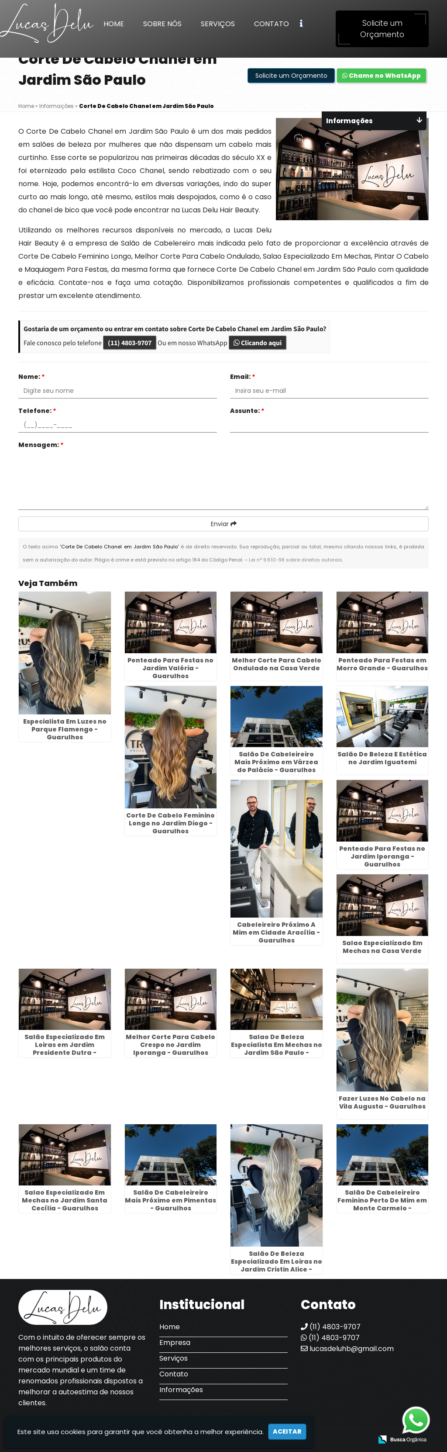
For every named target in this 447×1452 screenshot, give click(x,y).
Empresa (174, 1343)
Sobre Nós (162, 24)
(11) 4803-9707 (129, 342)
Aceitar (287, 1431)
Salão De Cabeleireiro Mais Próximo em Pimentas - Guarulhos (170, 1200)
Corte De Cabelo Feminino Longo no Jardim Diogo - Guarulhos (170, 823)
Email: (242, 376)
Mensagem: (41, 444)
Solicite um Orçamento (382, 29)
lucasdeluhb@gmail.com (347, 1349)
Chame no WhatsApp (381, 75)
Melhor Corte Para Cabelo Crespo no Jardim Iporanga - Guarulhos (170, 1045)
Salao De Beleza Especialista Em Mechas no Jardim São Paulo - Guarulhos (276, 1049)
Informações (181, 1390)
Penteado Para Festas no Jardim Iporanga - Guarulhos (382, 856)
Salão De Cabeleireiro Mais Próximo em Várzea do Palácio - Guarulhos (276, 762)
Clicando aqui (258, 342)
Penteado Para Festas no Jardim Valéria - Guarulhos (170, 668)
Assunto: (247, 410)
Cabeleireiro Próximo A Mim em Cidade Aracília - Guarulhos (276, 932)
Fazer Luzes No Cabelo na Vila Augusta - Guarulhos (382, 1102)
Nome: (31, 376)
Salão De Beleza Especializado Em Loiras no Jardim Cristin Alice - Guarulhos (276, 1265)
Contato (271, 24)
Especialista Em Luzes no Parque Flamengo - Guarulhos (65, 729)
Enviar (224, 524)
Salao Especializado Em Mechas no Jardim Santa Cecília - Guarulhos (64, 1200)
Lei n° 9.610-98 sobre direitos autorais (295, 559)
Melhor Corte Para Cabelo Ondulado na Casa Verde (276, 664)
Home (113, 24)
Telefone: (37, 410)
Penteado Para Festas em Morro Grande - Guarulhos (382, 664)
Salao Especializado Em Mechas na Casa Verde (382, 947)
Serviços (218, 24)
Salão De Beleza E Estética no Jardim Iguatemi (382, 758)
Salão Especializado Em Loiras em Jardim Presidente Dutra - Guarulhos (64, 1049)
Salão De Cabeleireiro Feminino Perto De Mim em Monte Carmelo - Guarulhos (382, 1204)
